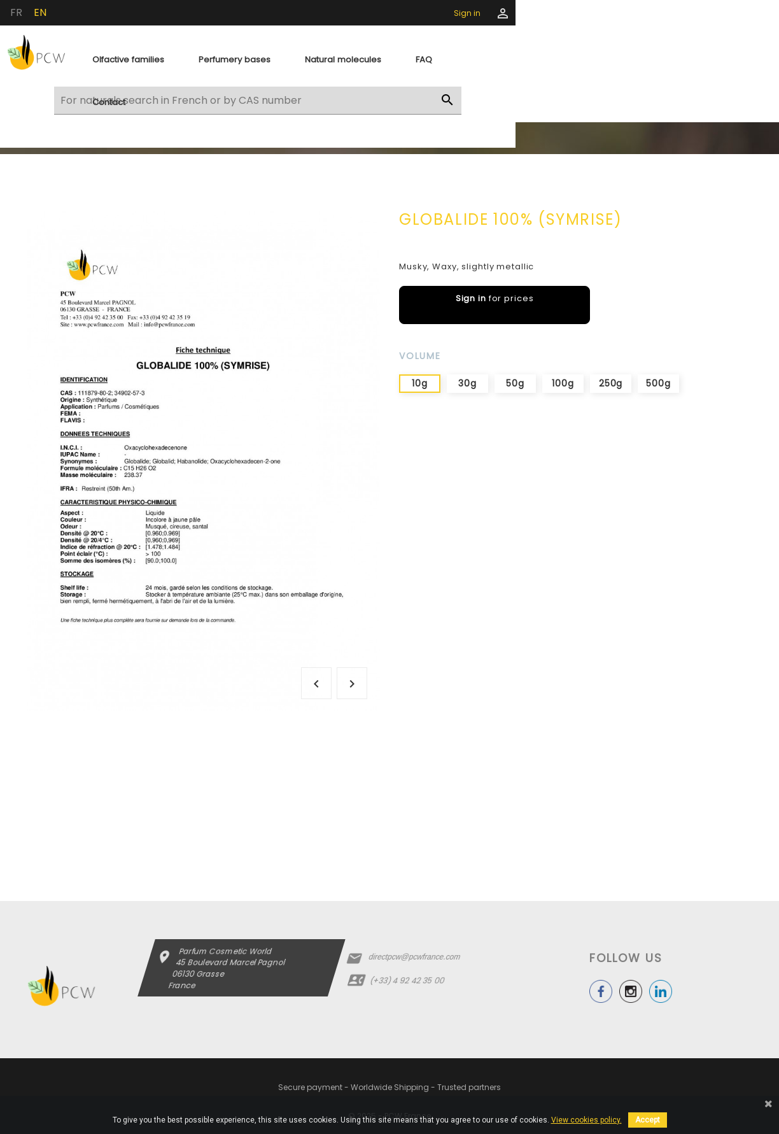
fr (16, 12)
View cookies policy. (586, 1120)
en (40, 12)
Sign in (467, 13)
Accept (647, 1120)
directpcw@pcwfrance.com (414, 957)
